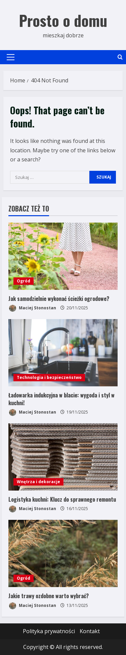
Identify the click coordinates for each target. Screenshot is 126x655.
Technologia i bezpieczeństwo (49, 377)
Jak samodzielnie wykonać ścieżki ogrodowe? (58, 299)
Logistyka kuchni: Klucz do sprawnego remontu (62, 499)
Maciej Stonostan (32, 308)
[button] (10, 57)
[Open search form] (120, 57)
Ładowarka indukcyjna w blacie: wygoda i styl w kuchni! (61, 399)
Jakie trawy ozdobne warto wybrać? (48, 596)
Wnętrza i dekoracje (38, 482)
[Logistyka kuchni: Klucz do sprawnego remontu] (63, 457)
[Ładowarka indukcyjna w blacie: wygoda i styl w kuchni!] (63, 352)
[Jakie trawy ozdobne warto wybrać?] (63, 553)
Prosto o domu (63, 20)
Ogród (23, 281)
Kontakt (90, 631)
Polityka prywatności (49, 631)
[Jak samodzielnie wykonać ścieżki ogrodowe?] (63, 256)
